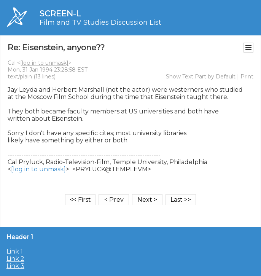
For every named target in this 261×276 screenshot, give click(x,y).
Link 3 (15, 266)
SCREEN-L (60, 13)
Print (246, 76)
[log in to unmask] (44, 62)
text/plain (20, 76)
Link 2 (15, 258)
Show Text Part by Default (201, 76)
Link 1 (14, 251)
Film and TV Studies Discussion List (100, 22)
